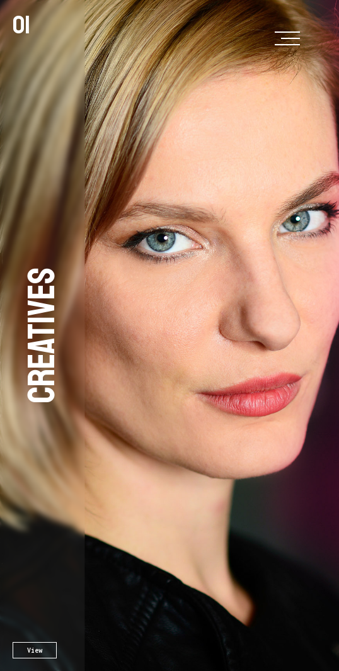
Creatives (42, 335)
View (34, 650)
